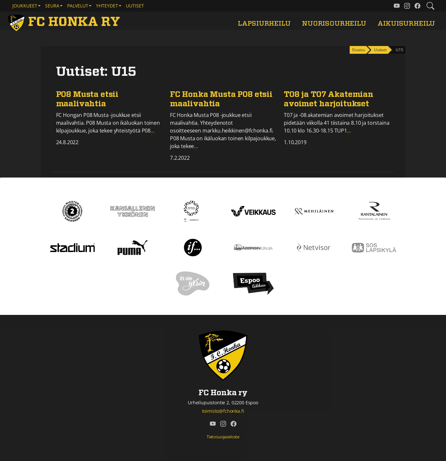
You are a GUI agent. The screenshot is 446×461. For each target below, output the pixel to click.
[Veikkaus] (253, 210)
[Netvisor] (313, 247)
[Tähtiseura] (192, 210)
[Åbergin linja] (253, 247)
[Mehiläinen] (313, 210)
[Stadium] (72, 247)
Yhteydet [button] (107, 6)
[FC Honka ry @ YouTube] (397, 6)
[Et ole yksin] (193, 283)
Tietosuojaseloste (223, 437)
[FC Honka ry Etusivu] (65, 22)
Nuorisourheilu (334, 23)
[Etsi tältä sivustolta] (430, 6)
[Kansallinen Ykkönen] (132, 210)
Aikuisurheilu (406, 23)
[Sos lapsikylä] (374, 247)
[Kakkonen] (72, 210)
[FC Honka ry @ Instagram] (407, 6)
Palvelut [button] (77, 6)
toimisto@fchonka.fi (223, 411)
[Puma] (132, 247)
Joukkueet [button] (24, 6)
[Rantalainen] (374, 210)
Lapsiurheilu (264, 23)
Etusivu (358, 49)
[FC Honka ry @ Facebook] (417, 6)
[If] (193, 247)
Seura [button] (52, 6)
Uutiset (135, 6)
